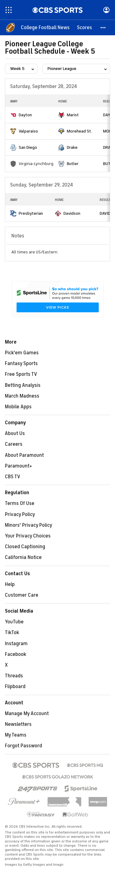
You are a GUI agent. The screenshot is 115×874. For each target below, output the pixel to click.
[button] (103, 27)
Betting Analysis (22, 385)
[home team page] (13, 115)
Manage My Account (27, 713)
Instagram (16, 644)
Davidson (71, 213)
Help (10, 584)
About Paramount (24, 455)
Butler (73, 163)
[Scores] (84, 27)
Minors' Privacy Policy (28, 525)
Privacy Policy (20, 514)
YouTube (14, 622)
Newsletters (18, 724)
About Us (15, 433)
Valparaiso (28, 131)
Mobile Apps (18, 407)
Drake (72, 147)
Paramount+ (18, 466)
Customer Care (21, 595)
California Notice (23, 557)
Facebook (15, 654)
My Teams (15, 735)
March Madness (22, 396)
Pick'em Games (22, 353)
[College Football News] (45, 27)
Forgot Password (23, 746)
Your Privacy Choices (28, 536)
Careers (13, 444)
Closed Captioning (25, 547)
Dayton (25, 114)
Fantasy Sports (21, 363)
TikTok (12, 633)
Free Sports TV (21, 374)
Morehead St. (79, 131)
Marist (73, 114)
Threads (14, 676)
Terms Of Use (19, 503)
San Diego (28, 147)
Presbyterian (31, 213)
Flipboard (15, 686)
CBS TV (12, 477)
